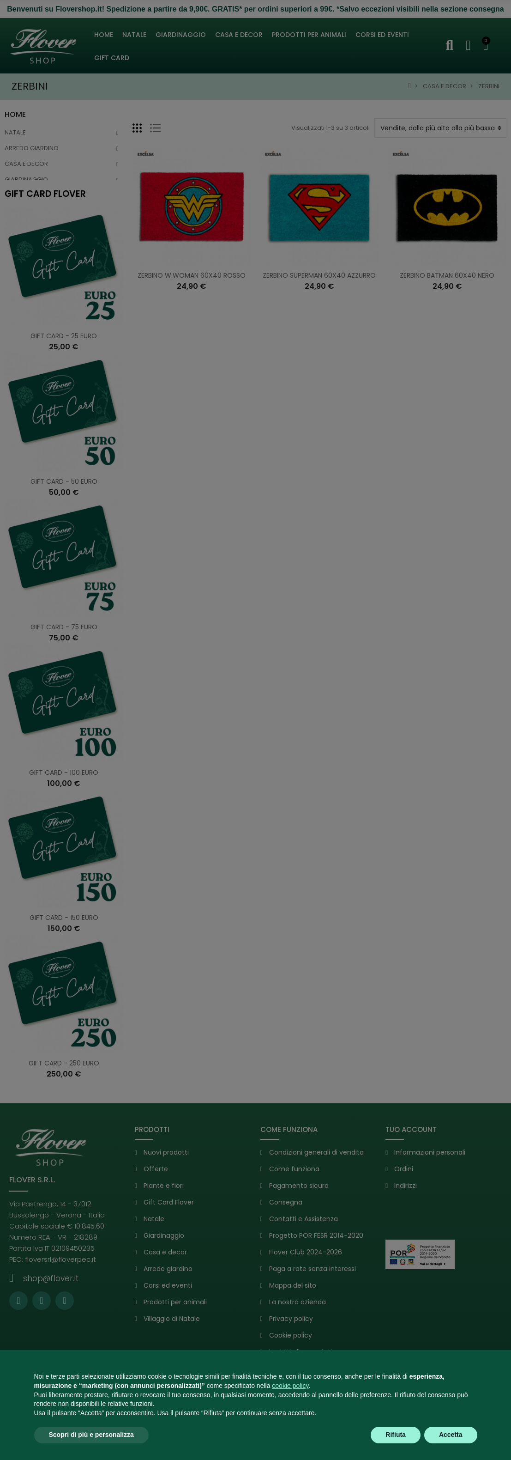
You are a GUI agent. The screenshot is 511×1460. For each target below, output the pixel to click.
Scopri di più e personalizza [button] (91, 1434)
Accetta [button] (451, 1434)
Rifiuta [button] (395, 1434)
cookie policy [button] (290, 1385)
